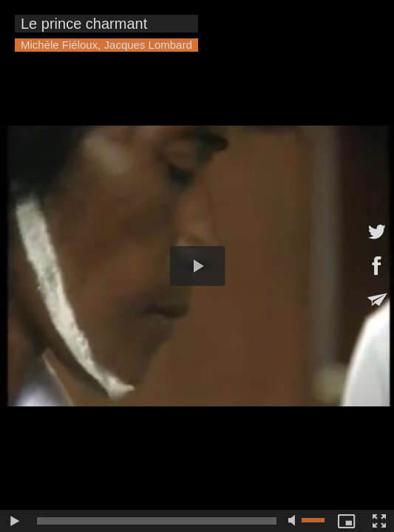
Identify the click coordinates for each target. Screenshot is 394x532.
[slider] (156, 521)
